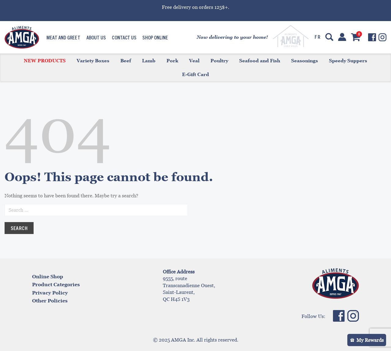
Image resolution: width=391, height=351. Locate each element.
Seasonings (304, 60)
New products (45, 60)
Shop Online (155, 37)
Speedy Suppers (348, 60)
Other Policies (50, 300)
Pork (172, 60)
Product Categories (56, 284)
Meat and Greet (63, 37)
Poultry (219, 60)
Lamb (148, 60)
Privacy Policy (50, 292)
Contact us (124, 37)
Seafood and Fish (259, 60)
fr (317, 36)
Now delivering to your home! (232, 37)
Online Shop (47, 276)
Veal (194, 60)
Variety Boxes (93, 60)
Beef (125, 60)
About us (96, 37)
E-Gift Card (195, 74)
